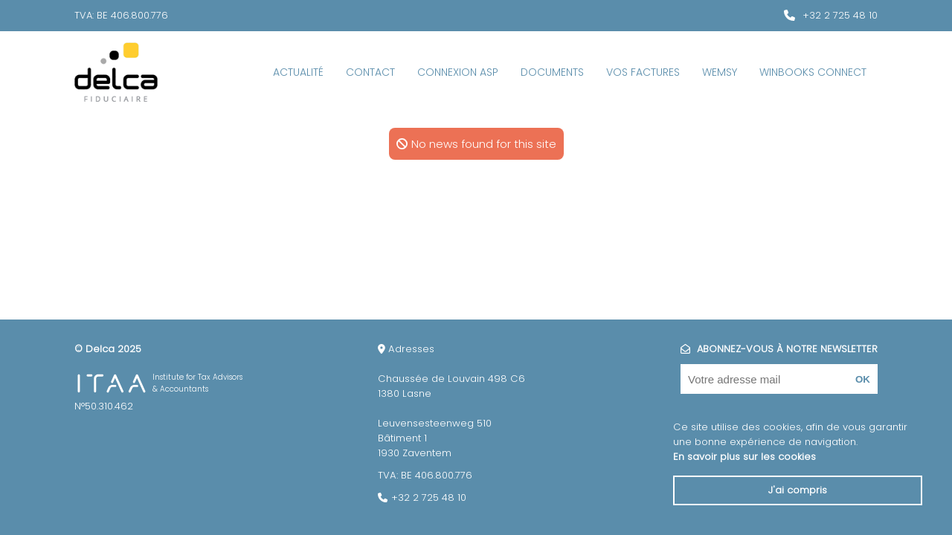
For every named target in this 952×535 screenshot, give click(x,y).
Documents (552, 72)
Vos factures (643, 72)
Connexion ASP (457, 72)
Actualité (298, 72)
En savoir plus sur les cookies (744, 457)
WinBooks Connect (812, 72)
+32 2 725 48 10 (840, 15)
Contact (370, 72)
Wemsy (719, 72)
